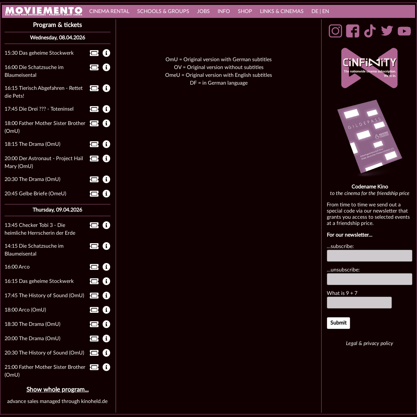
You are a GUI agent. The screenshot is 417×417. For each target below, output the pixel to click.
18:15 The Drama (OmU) (32, 144)
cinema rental (109, 11)
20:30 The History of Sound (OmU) (44, 352)
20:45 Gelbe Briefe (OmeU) (35, 193)
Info (224, 11)
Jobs (203, 11)
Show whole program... (57, 390)
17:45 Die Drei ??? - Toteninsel (39, 109)
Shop (245, 11)
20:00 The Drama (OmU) (32, 338)
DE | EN (320, 11)
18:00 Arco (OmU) (25, 310)
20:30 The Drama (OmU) (32, 179)
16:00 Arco (17, 267)
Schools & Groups (163, 11)
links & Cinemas (282, 11)
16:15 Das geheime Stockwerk (39, 281)
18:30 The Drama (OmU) (32, 324)
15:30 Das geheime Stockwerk (39, 53)
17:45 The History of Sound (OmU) (44, 295)
